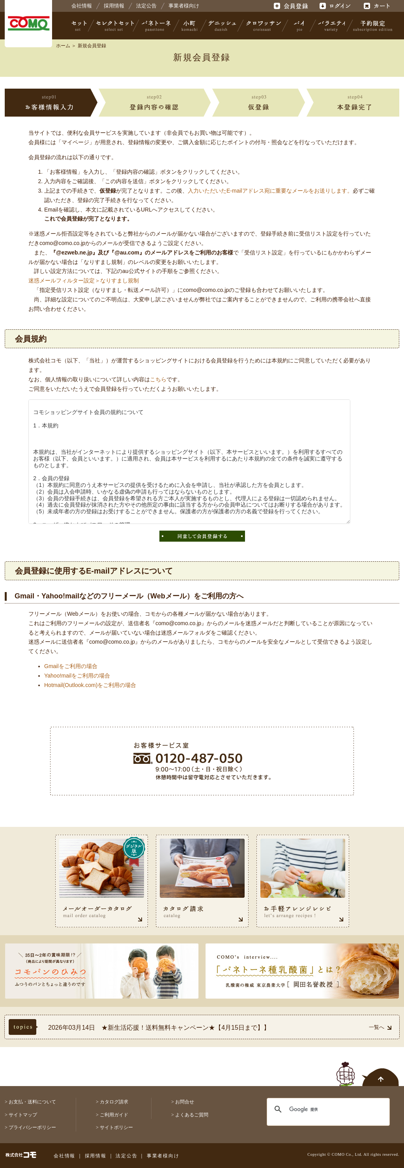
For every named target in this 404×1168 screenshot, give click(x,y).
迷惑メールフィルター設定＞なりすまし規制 (83, 280)
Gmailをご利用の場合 (70, 666)
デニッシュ (222, 25)
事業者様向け (183, 6)
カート (377, 6)
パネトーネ (156, 25)
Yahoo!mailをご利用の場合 (77, 675)
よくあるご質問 (191, 1115)
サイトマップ (23, 1115)
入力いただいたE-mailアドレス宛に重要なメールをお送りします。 (270, 191)
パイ (299, 25)
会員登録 (291, 6)
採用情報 (114, 6)
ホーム (63, 45)
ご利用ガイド (114, 1115)
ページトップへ (367, 1069)
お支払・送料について (32, 1102)
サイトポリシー (116, 1127)
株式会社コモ (28, 23)
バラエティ (331, 25)
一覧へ (380, 1027)
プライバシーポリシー (32, 1127)
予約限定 (371, 25)
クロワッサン (263, 25)
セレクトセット (114, 25)
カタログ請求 (114, 1102)
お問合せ (184, 1102)
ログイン (334, 6)
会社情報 (81, 6)
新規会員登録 (92, 45)
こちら (158, 379)
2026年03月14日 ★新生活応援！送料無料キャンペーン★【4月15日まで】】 (159, 1027)
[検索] (323, 1109)
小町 (190, 25)
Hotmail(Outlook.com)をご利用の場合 (90, 685)
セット (80, 25)
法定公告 (146, 6)
